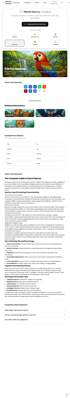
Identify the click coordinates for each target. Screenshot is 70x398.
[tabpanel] (35, 116)
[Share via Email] (44, 91)
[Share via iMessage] (39, 91)
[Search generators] (57, 2)
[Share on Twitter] (26, 87)
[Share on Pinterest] (26, 91)
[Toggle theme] (68, 2)
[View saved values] (67, 395)
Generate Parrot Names (35, 24)
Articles (37, 2)
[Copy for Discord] (35, 91)
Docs (44, 2)
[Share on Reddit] (44, 87)
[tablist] (35, 100)
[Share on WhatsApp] (39, 87)
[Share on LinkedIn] (35, 87)
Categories (27, 2)
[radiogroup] (35, 39)
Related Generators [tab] (35, 101)
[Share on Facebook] (30, 87)
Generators (16, 2)
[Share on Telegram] (30, 91)
